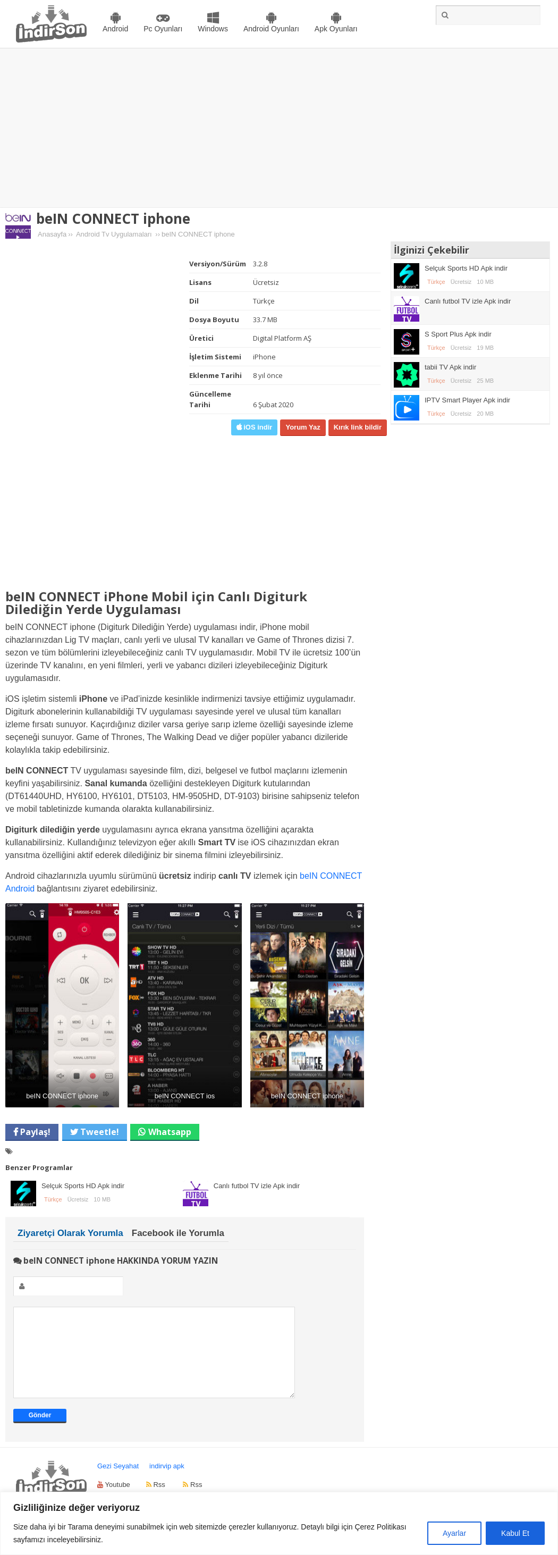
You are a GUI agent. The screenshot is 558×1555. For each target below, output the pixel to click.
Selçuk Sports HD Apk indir (82, 1186)
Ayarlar (454, 1533)
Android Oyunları (271, 28)
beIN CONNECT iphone (113, 218)
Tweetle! (98, 1132)
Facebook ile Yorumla (178, 1233)
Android (115, 28)
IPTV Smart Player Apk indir (467, 400)
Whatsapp (169, 1132)
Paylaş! (34, 1132)
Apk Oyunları (336, 28)
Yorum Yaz (302, 427)
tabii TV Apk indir (450, 367)
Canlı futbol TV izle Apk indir (257, 1186)
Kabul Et (515, 1533)
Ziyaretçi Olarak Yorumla (70, 1233)
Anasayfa (52, 234)
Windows (213, 28)
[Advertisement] (279, 128)
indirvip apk (166, 1482)
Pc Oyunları (162, 28)
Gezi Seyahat (118, 1482)
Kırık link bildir (358, 427)
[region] (279, 1523)
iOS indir (257, 427)
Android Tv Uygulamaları (114, 234)
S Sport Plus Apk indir (458, 334)
